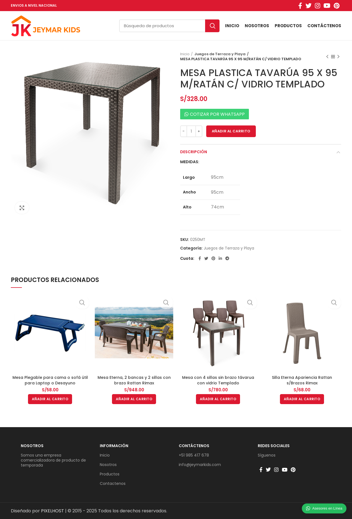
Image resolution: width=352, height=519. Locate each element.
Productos (109, 474)
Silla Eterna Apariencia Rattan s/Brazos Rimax (302, 380)
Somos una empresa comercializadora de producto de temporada (53, 460)
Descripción (193, 152)
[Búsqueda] (169, 25)
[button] (50, 399)
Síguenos (267, 455)
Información (114, 446)
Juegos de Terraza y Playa (218, 54)
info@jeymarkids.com (200, 464)
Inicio (185, 54)
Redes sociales (274, 446)
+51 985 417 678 (194, 455)
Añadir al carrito (231, 131)
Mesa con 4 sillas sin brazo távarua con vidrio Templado (218, 380)
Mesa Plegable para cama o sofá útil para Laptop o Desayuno (50, 380)
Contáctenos (194, 446)
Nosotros (32, 446)
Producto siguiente (338, 56)
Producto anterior (327, 56)
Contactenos (113, 483)
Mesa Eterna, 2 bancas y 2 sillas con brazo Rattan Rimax (134, 380)
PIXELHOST (52, 511)
